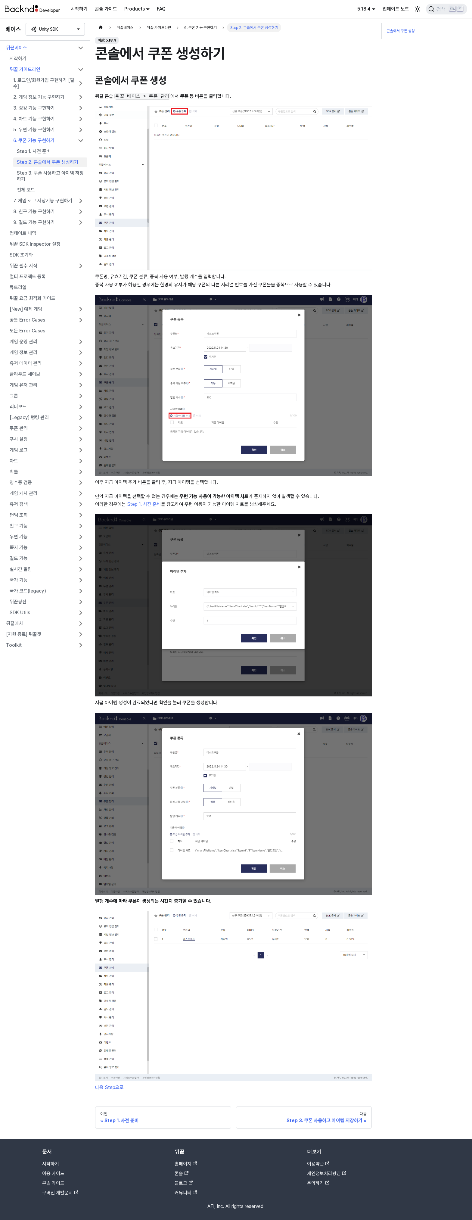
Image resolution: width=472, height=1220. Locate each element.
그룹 (14, 396)
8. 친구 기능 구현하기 (34, 211)
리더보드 (18, 406)
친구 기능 (19, 526)
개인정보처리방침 (326, 1173)
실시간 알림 (21, 569)
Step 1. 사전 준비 (34, 151)
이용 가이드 (53, 1173)
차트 (14, 461)
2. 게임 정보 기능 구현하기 (38, 97)
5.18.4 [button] (364, 9)
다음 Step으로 (109, 1087)
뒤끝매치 (14, 623)
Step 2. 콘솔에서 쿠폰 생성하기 (47, 162)
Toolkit (14, 645)
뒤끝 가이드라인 (25, 69)
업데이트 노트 (396, 9)
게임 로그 (19, 450)
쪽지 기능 (19, 547)
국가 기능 (19, 580)
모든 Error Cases (27, 331)
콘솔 (181, 1173)
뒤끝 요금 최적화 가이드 (32, 298)
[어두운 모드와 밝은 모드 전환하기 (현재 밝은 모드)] (417, 9)
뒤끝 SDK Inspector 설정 (35, 244)
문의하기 (318, 1183)
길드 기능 (19, 558)
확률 (14, 472)
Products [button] (134, 9)
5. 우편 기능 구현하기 (34, 129)
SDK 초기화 (21, 255)
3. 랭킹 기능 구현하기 (34, 108)
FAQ (161, 9)
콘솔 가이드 (106, 9)
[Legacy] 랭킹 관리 (29, 417)
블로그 (184, 1183)
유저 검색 (19, 504)
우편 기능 (19, 537)
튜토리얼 (18, 287)
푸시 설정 (19, 439)
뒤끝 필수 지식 (23, 266)
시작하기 (79, 9)
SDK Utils (20, 612)
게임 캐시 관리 (23, 493)
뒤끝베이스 (16, 48)
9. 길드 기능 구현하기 (34, 222)
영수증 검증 (21, 482)
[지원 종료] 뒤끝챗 (23, 634)
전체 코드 (26, 190)
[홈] (101, 27)
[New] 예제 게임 (26, 309)
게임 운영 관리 (23, 341)
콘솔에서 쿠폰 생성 (401, 31)
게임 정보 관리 (23, 352)
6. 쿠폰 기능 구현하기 (33, 140)
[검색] (446, 9)
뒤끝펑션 (18, 602)
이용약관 (318, 1164)
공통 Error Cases (27, 320)
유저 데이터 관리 (26, 363)
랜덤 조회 (19, 515)
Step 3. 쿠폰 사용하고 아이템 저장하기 (50, 176)
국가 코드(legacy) (28, 591)
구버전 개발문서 (60, 1193)
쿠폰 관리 (19, 428)
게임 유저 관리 (23, 385)
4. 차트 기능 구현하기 (34, 119)
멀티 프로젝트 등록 (28, 276)
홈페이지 (186, 1164)
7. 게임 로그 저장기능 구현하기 (42, 201)
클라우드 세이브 (25, 374)
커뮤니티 (186, 1193)
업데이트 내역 (23, 233)
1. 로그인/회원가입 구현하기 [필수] (43, 83)
